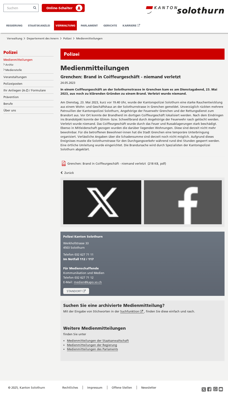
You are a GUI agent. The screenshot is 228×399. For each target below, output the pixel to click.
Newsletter (148, 387)
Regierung (14, 25)
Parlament (89, 25)
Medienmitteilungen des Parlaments (92, 349)
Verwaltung (65, 25)
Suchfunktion (132, 311)
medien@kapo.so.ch (88, 282)
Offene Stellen (122, 387)
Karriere (132, 26)
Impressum (94, 387)
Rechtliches (70, 387)
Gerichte (110, 25)
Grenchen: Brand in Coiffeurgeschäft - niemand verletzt (106, 163)
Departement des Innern (43, 38)
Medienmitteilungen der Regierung (92, 345)
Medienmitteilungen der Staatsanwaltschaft (98, 340)
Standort (78, 291)
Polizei (67, 38)
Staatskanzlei (39, 25)
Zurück (67, 173)
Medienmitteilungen (89, 38)
